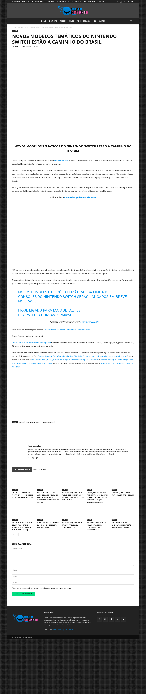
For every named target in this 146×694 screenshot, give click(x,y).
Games (102, 21)
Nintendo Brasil (61, 160)
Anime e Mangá (83, 21)
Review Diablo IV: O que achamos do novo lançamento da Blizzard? (97, 356)
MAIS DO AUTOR (39, 470)
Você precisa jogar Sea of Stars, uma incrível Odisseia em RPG (72, 525)
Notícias (53, 21)
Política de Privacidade (57, 2)
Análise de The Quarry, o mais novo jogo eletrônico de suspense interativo (65, 359)
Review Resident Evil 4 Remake (51, 356)
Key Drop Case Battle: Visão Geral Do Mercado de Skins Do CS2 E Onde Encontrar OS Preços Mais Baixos (48, 497)
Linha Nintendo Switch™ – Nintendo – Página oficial (67, 329)
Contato (25, 2)
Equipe (70, 2)
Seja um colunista (38, 2)
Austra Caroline (20, 46)
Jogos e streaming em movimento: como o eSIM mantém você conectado (22, 495)
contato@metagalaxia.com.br (63, 630)
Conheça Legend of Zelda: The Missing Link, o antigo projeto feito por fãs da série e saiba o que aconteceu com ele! (97, 497)
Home (43, 21)
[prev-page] (13, 534)
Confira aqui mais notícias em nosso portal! (31, 342)
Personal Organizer (96, 2)
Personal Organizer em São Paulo (80, 197)
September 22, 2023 (89, 322)
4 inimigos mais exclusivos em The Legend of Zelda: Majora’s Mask (48, 525)
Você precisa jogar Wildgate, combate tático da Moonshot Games (123, 525)
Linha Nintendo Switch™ (33, 422)
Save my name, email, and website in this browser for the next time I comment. (42, 588)
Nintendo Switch (48, 422)
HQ (95, 21)
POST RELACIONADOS (22, 470)
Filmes (63, 21)
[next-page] (17, 534)
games (21, 422)
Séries (71, 21)
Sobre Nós (16, 2)
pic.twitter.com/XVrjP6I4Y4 (44, 315)
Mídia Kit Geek (80, 2)
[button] (131, 21)
